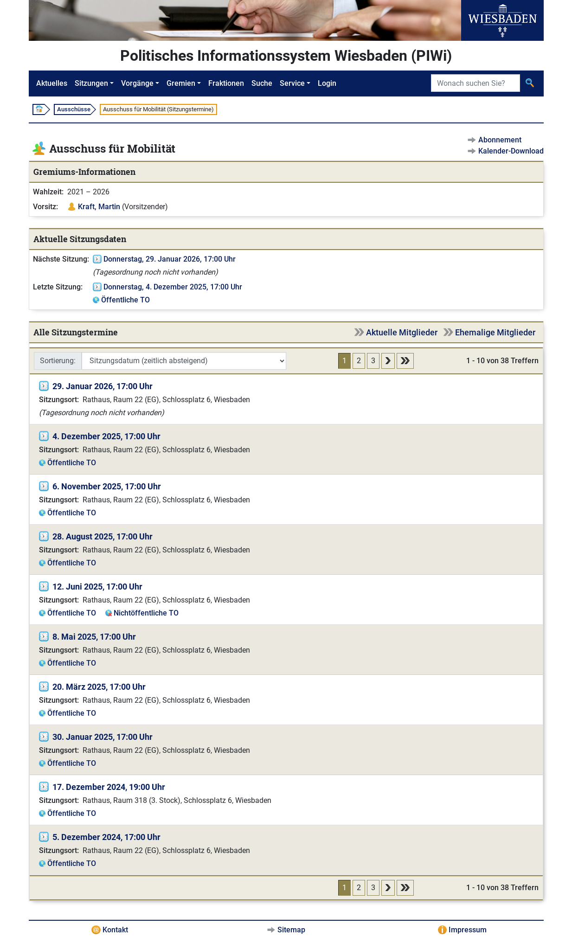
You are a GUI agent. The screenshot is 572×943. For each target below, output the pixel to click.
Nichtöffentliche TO (146, 613)
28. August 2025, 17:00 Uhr (102, 536)
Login (327, 83)
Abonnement (499, 139)
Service (292, 83)
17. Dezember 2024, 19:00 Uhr (108, 787)
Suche (261, 83)
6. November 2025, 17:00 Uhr (106, 486)
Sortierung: (58, 360)
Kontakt (115, 929)
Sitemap (291, 929)
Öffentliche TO (125, 299)
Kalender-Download (511, 151)
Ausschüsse (73, 109)
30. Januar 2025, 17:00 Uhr (102, 737)
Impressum (468, 929)
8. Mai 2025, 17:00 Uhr (94, 636)
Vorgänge (137, 83)
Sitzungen (91, 83)
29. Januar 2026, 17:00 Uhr (102, 386)
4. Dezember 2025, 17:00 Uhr (106, 436)
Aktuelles (51, 83)
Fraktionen (226, 83)
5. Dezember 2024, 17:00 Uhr (106, 837)
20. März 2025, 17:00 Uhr (99, 687)
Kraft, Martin (99, 206)
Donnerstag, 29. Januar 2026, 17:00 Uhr (169, 259)
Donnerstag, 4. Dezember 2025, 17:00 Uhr (172, 286)
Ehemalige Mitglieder (495, 332)
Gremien (181, 83)
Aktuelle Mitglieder (401, 332)
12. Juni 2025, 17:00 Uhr (97, 586)
